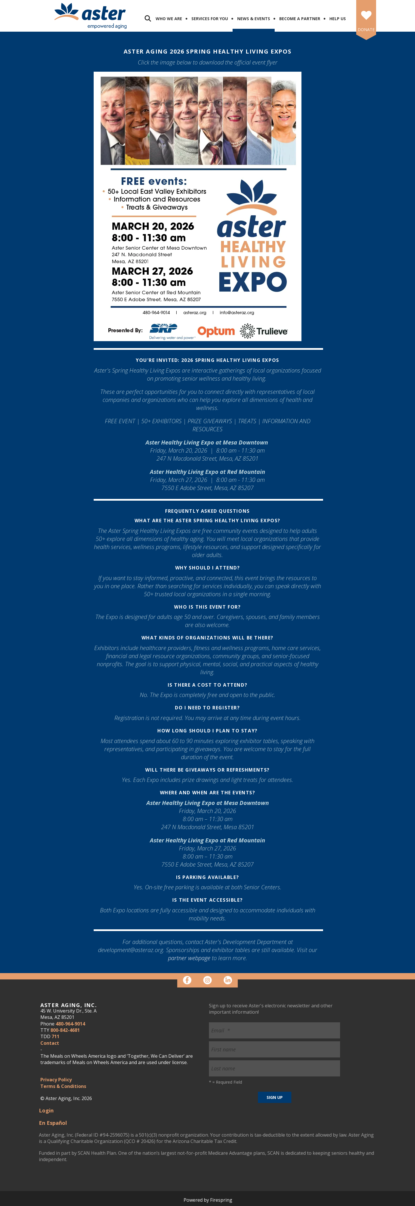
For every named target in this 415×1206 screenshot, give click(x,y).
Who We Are (169, 18)
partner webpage (189, 958)
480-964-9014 (70, 1024)
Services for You (209, 18)
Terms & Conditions (63, 1086)
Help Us (337, 18)
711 (55, 1036)
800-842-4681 (65, 1030)
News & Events (253, 18)
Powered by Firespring (208, 1200)
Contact (49, 1043)
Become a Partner (299, 18)
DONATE (366, 29)
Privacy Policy (56, 1079)
